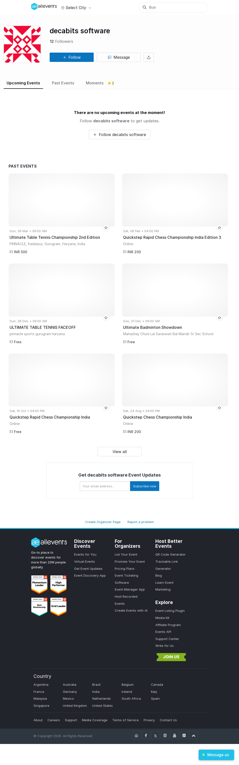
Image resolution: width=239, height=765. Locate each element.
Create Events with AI (131, 610)
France (39, 692)
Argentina (41, 684)
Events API (163, 632)
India (96, 692)
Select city (75, 7)
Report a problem (140, 522)
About (38, 720)
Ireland (127, 692)
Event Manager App (130, 589)
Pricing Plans (125, 569)
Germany (70, 692)
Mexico (68, 698)
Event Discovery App (90, 575)
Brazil (96, 684)
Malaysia (40, 698)
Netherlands (101, 698)
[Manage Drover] (37, 5)
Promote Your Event (130, 561)
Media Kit (162, 618)
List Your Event (126, 554)
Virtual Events (84, 561)
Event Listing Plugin (170, 611)
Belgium (128, 684)
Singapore (41, 706)
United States (102, 706)
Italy (154, 692)
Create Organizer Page (103, 522)
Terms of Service (125, 720)
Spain (155, 698)
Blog (158, 575)
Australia (69, 684)
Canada (157, 684)
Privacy (149, 720)
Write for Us (164, 646)
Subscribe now (144, 486)
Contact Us (168, 720)
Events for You (85, 554)
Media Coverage (94, 720)
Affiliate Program (168, 625)
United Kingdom (75, 706)
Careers (53, 720)
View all (120, 451)
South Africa (131, 698)
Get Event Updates (88, 569)
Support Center (167, 639)
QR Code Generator (170, 554)
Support (71, 720)
